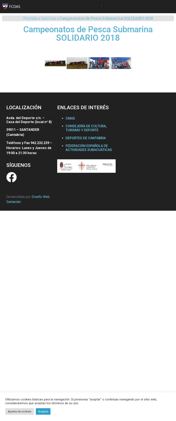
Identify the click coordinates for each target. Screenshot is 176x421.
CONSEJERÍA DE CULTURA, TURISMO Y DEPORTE (86, 128)
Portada (30, 18)
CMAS (70, 118)
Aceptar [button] (43, 411)
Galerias (48, 18)
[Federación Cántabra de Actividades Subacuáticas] (144, 143)
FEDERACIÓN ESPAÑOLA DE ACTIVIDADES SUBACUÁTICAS (89, 148)
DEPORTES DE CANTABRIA (86, 138)
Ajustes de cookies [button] (19, 411)
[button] (102, 5)
